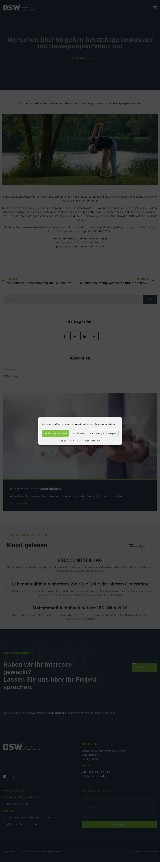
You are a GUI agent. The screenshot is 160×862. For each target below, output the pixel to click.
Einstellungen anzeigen (103, 433)
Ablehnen (78, 433)
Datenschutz (83, 440)
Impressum (95, 440)
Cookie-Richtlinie (67, 440)
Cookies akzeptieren (55, 433)
